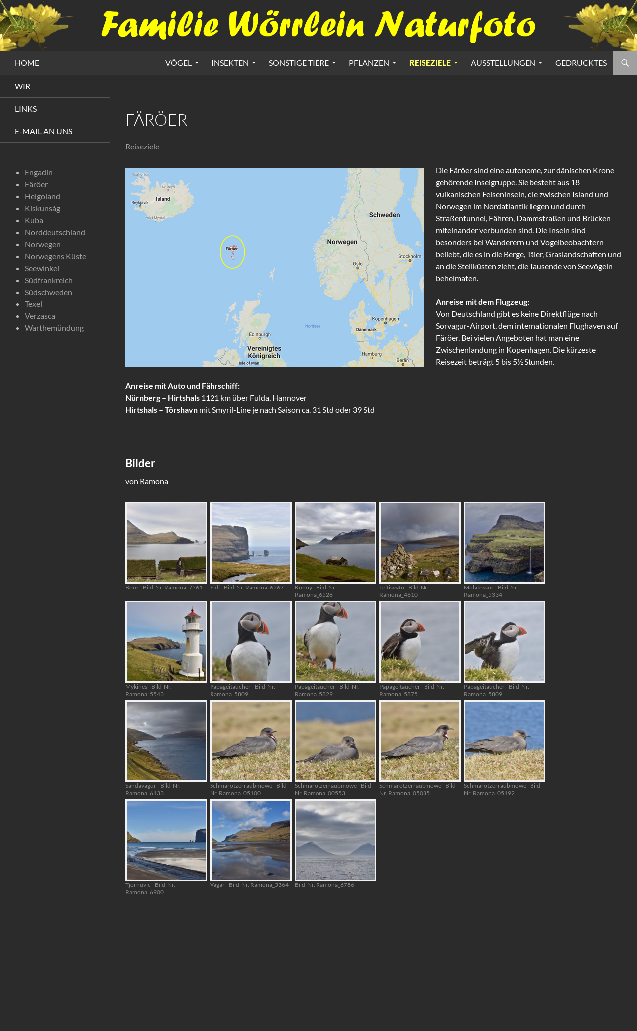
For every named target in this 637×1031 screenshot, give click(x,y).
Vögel (178, 62)
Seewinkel (42, 268)
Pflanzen (369, 62)
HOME (27, 62)
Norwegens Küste (55, 256)
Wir (22, 86)
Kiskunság (42, 208)
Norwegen (43, 244)
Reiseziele (430, 62)
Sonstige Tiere (299, 62)
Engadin (39, 172)
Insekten (230, 62)
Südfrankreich (49, 280)
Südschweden (48, 291)
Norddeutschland (55, 232)
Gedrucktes (581, 62)
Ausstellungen (503, 62)
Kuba (34, 220)
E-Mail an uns (43, 131)
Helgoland (42, 196)
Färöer (36, 184)
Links (26, 108)
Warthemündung (54, 327)
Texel (33, 303)
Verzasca (40, 315)
